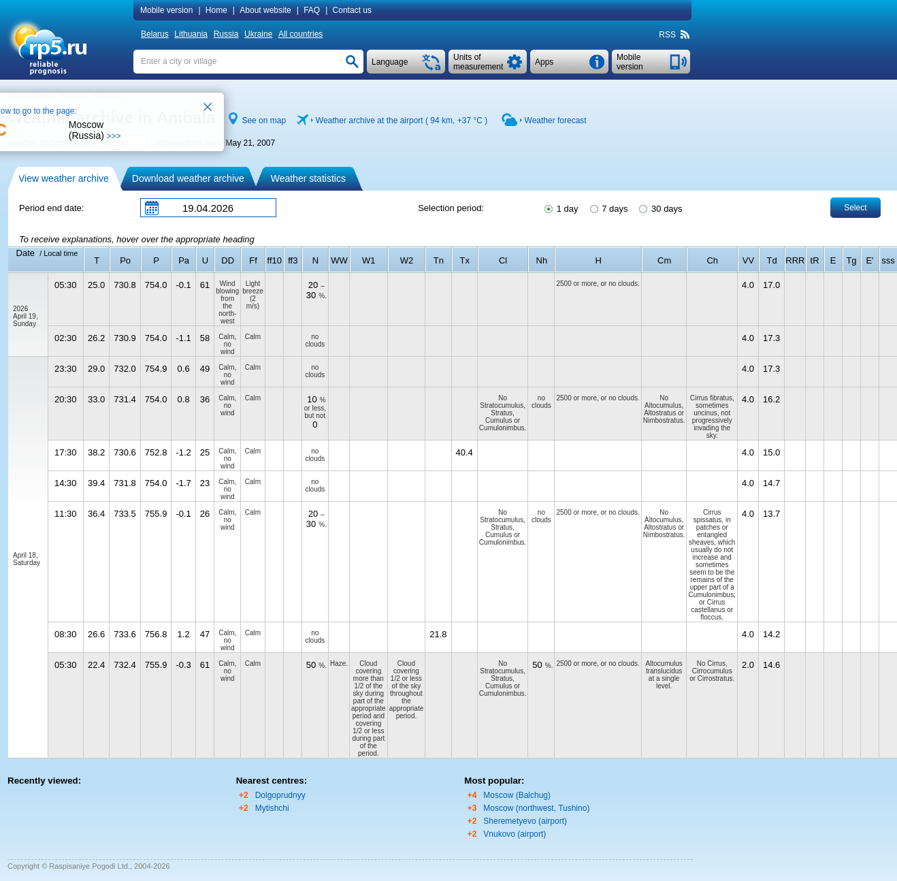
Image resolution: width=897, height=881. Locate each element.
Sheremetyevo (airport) (525, 821)
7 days (608, 208)
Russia (226, 34)
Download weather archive (188, 178)
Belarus (155, 34)
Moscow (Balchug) (517, 795)
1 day (560, 208)
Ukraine (258, 34)
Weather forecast (556, 120)
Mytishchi (272, 808)
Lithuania (191, 34)
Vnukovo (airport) (514, 834)
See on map (264, 120)
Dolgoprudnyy (280, 795)
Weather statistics (308, 178)
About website (265, 10)
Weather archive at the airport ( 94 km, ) (401, 120)
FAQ (312, 10)
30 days (659, 208)
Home (216, 10)
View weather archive (63, 178)
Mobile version (166, 10)
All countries (300, 34)
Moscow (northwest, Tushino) (536, 808)
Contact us (352, 10)
